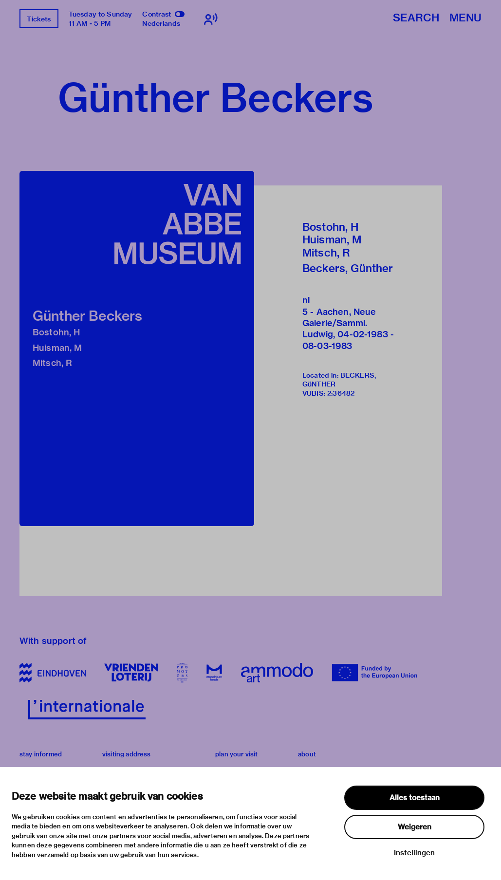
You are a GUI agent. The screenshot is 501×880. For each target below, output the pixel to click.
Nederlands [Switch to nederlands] (161, 23)
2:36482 (340, 393)
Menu (465, 18)
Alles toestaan (415, 798)
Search (416, 18)
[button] (136, 348)
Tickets (39, 19)
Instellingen (414, 853)
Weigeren (414, 827)
